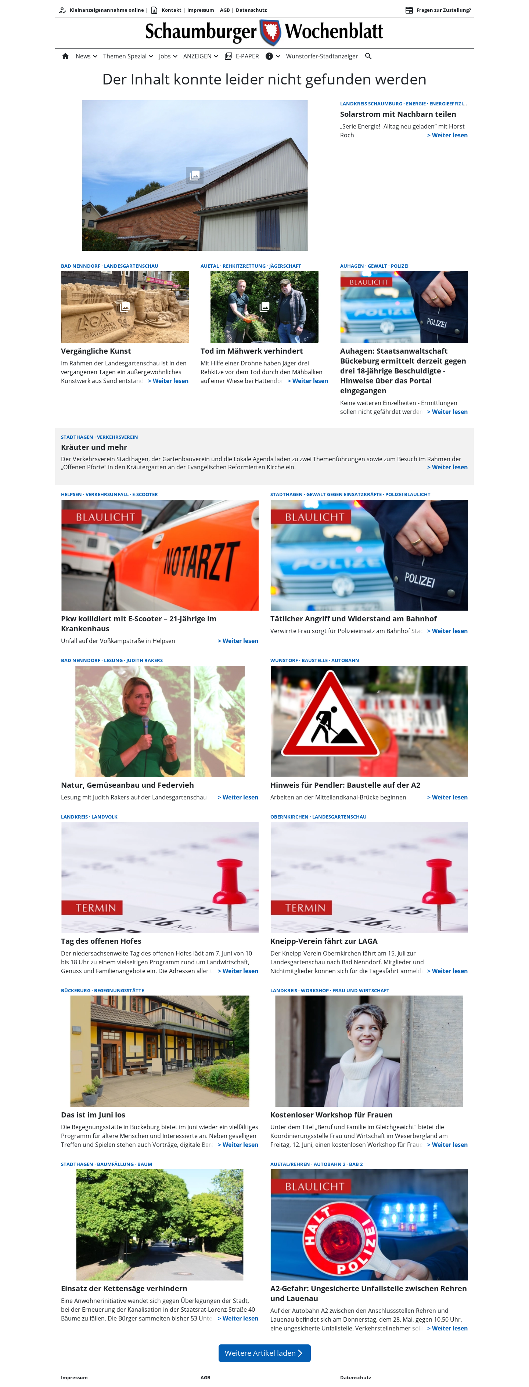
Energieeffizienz (450, 103)
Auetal (210, 266)
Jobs (165, 56)
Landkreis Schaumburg (371, 103)
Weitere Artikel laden (265, 1353)
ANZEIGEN (197, 56)
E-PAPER (241, 56)
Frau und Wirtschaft (360, 990)
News (83, 56)
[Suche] (367, 56)
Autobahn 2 (330, 1164)
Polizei (400, 266)
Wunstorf (284, 660)
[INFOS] (269, 56)
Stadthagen (77, 437)
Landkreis (75, 816)
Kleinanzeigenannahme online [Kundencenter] (101, 10)
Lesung (114, 660)
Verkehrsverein (117, 437)
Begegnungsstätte (119, 990)
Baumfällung (116, 1164)
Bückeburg (76, 990)
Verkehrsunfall (108, 494)
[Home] (67, 56)
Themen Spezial (125, 56)
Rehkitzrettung (245, 266)
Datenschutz (251, 10)
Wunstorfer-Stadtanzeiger (322, 56)
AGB (225, 10)
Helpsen (72, 494)
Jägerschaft (285, 266)
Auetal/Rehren (290, 1164)
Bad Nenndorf (81, 266)
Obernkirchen (290, 816)
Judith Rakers (144, 660)
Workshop (315, 990)
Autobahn (345, 660)
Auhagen (352, 266)
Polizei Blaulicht (408, 494)
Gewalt (378, 266)
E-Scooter (145, 494)
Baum (144, 1164)
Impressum (200, 10)
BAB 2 (356, 1164)
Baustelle (315, 660)
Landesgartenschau (131, 266)
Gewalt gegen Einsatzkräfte (344, 494)
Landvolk (104, 816)
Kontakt (165, 10)
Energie (416, 103)
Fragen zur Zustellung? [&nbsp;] (438, 10)
